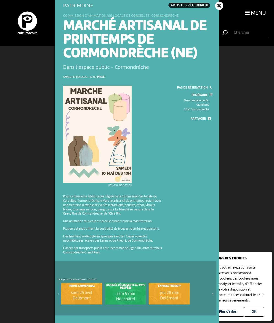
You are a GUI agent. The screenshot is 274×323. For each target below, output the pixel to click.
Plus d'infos (228, 312)
